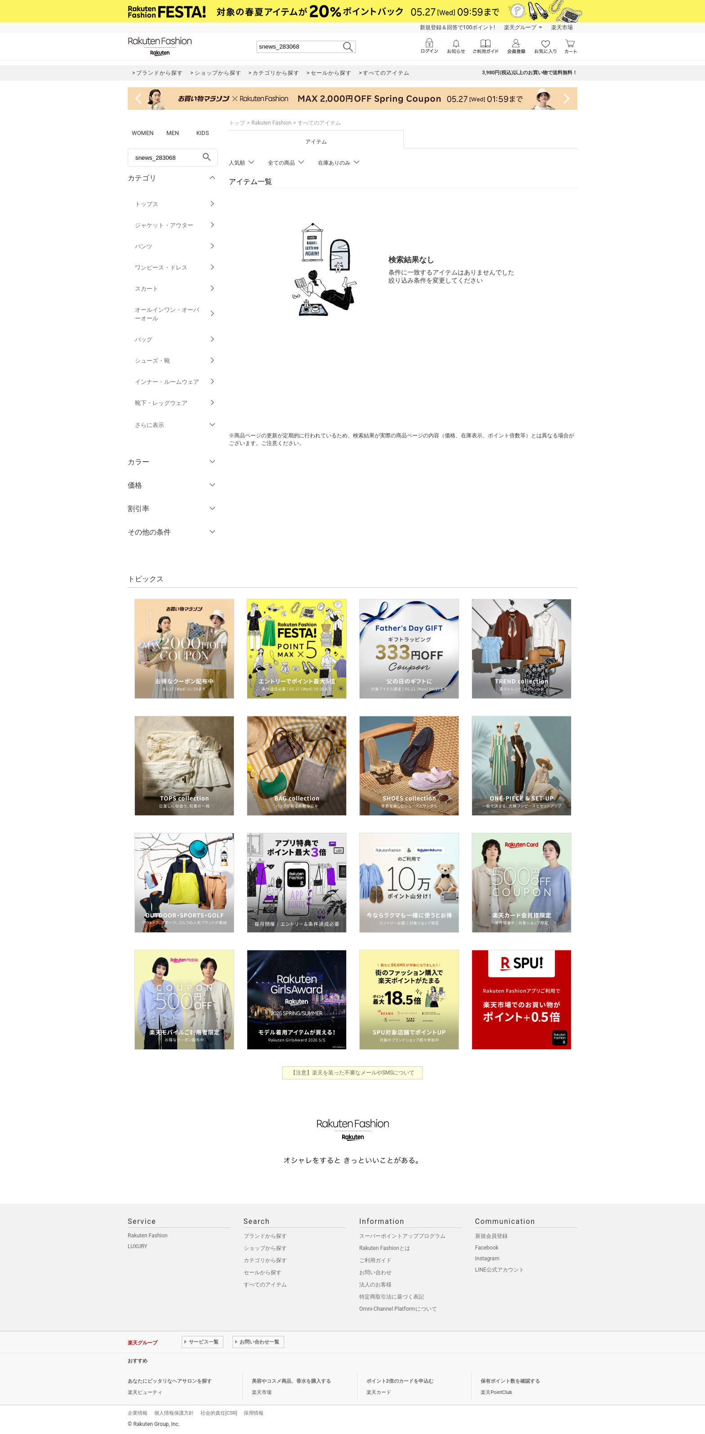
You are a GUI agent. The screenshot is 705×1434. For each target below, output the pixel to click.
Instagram (487, 1258)
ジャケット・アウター (175, 225)
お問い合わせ (375, 1272)
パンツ (175, 246)
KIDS (202, 133)
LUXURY (137, 1246)
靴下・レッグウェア (175, 403)
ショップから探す (265, 1248)
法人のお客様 (375, 1284)
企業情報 (137, 1413)
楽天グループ (520, 27)
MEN (172, 133)
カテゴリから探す (265, 1260)
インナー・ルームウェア (175, 382)
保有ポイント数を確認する (510, 1381)
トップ (237, 123)
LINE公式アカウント (499, 1270)
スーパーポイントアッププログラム (402, 1236)
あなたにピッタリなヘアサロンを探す (170, 1381)
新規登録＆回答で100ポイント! (457, 27)
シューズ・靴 (175, 360)
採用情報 (253, 1413)
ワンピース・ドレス (175, 267)
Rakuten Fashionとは (384, 1248)
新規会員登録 (491, 1236)
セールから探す (262, 1272)
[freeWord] (173, 157)
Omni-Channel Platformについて (398, 1309)
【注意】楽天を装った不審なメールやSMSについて (352, 1073)
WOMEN (143, 133)
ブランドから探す (265, 1236)
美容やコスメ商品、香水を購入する (291, 1381)
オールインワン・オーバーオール (175, 314)
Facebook (487, 1248)
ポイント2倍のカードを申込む (399, 1381)
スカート (175, 288)
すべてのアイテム (265, 1284)
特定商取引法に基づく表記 (391, 1297)
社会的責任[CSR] (219, 1413)
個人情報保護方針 (174, 1413)
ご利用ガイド (375, 1260)
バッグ (175, 339)
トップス (175, 204)
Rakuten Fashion (271, 123)
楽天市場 (562, 27)
